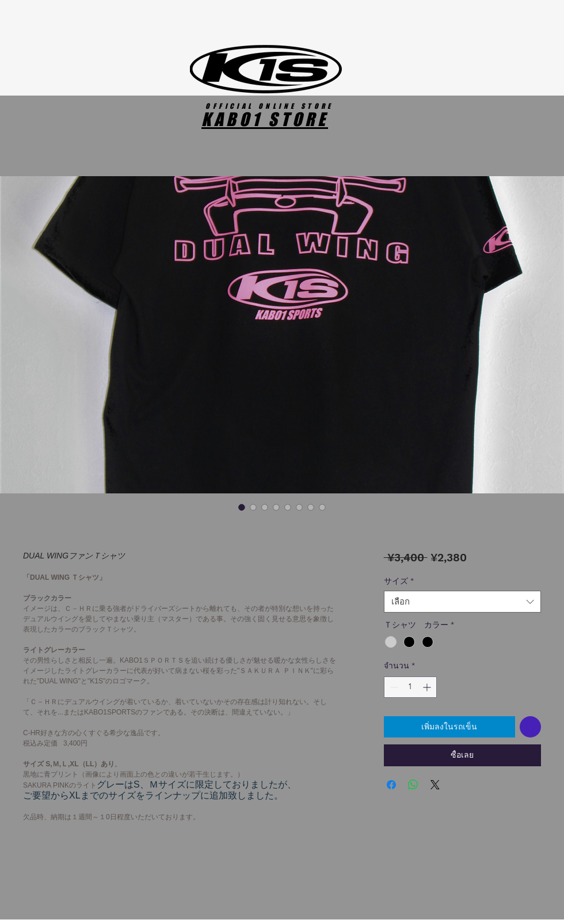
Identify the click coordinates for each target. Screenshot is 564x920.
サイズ (399, 581)
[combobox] (462, 602)
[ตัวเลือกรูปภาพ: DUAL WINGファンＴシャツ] (241, 507)
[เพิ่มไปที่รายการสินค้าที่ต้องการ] (530, 726)
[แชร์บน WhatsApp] (413, 785)
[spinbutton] (410, 687)
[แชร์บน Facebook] (391, 785)
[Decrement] (393, 687)
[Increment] (428, 687)
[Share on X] (435, 785)
